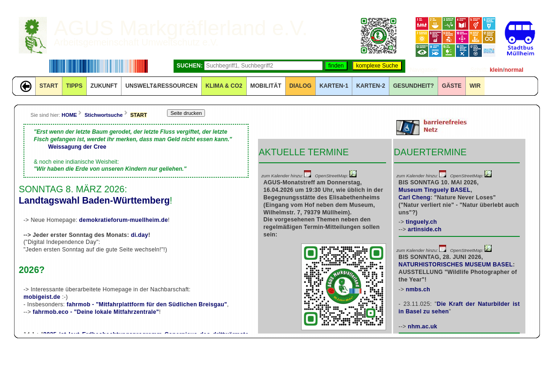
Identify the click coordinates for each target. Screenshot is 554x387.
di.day (139, 235)
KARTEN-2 (370, 86)
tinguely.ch (421, 222)
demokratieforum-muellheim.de (123, 220)
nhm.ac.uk (422, 326)
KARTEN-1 (333, 86)
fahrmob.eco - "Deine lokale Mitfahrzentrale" (96, 312)
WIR (475, 86)
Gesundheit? (413, 86)
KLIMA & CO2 (224, 86)
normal (514, 70)
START (48, 86)
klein (496, 70)
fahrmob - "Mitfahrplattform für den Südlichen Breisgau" (147, 304)
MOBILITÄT (265, 86)
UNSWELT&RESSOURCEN (161, 86)
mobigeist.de (42, 297)
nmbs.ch (418, 289)
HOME (69, 115)
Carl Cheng (415, 197)
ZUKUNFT (104, 86)
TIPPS (74, 86)
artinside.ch (424, 229)
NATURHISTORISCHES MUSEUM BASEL (456, 264)
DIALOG (300, 86)
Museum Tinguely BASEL (435, 190)
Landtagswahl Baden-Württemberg (94, 200)
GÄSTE (452, 86)
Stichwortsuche (103, 115)
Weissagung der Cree (77, 147)
